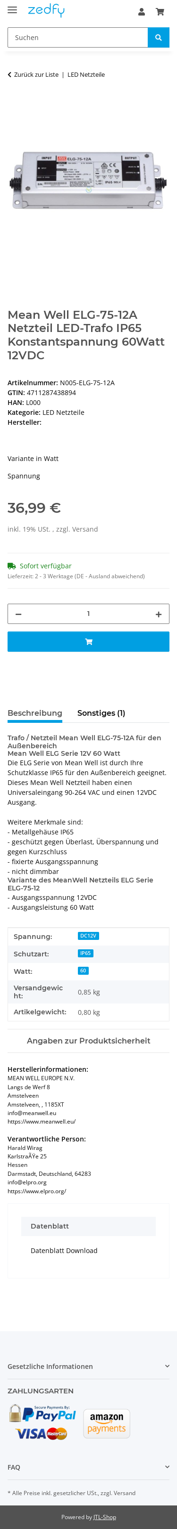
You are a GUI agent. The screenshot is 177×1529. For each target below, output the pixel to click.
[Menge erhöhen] (158, 613)
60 (83, 970)
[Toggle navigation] (12, 6)
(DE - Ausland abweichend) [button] (110, 576)
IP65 (85, 953)
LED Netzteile (63, 412)
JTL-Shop (104, 1517)
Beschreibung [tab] (35, 713)
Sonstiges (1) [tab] (101, 713)
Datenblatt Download (64, 1250)
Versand (85, 529)
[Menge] (88, 613)
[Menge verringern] (18, 613)
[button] (141, 11)
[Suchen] (78, 37)
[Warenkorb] (160, 11)
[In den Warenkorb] (15, 104)
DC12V (88, 935)
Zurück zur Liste (36, 74)
